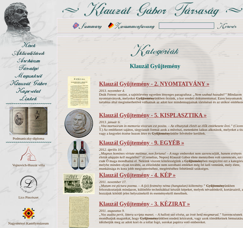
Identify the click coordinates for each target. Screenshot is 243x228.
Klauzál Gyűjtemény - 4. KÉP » (137, 175)
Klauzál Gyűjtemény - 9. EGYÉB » (141, 143)
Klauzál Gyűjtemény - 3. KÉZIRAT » (144, 204)
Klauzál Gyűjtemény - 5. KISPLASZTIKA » (153, 115)
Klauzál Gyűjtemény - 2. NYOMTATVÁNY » (154, 84)
